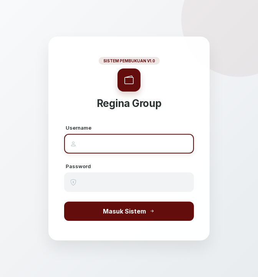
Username (78, 128)
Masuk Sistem (129, 211)
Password (78, 166)
